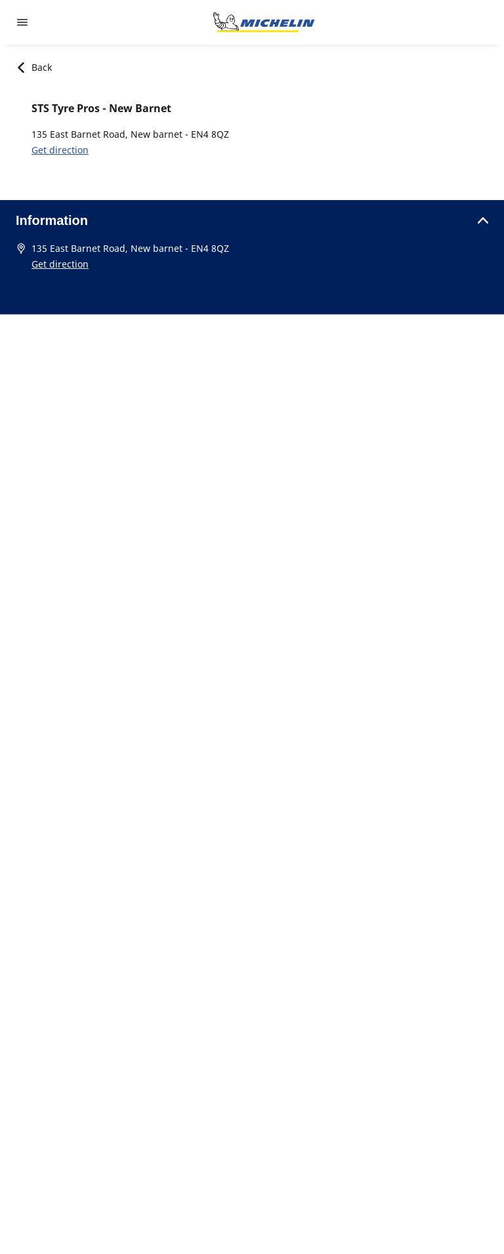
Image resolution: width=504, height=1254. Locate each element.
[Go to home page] (263, 22)
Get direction (60, 150)
